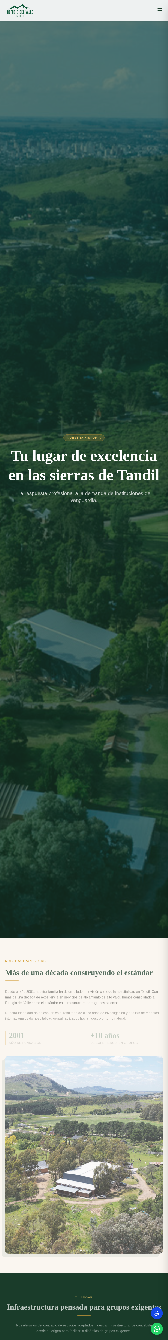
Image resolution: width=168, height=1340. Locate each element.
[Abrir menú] (160, 10)
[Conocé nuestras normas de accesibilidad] (157, 1313)
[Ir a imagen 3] (87, 1254)
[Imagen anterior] (10, 1158)
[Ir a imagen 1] (81, 1254)
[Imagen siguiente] (158, 1158)
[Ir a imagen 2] (84, 1254)
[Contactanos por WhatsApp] (157, 1329)
